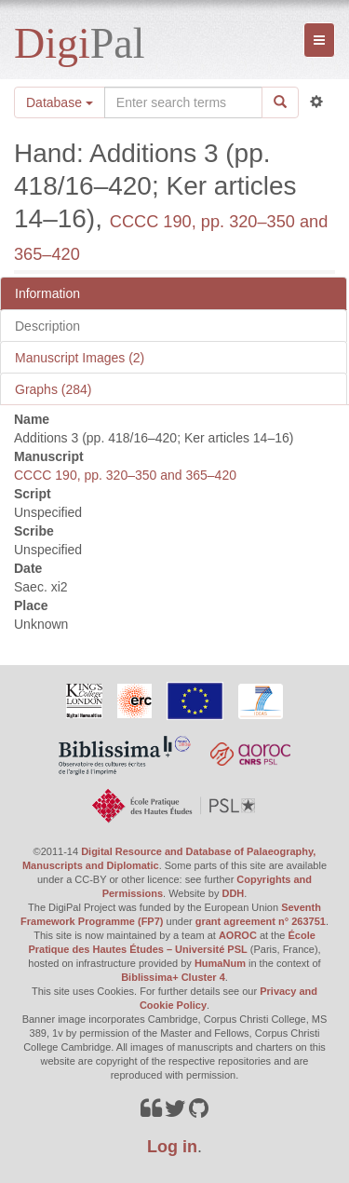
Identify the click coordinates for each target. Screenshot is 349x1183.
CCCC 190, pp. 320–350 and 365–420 (125, 475)
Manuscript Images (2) (79, 357)
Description (47, 326)
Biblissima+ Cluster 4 (173, 977)
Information (47, 293)
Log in (172, 1146)
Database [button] (59, 102)
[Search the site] (183, 102)
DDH (232, 893)
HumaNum (220, 963)
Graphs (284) (53, 389)
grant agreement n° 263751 (260, 921)
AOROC (238, 935)
